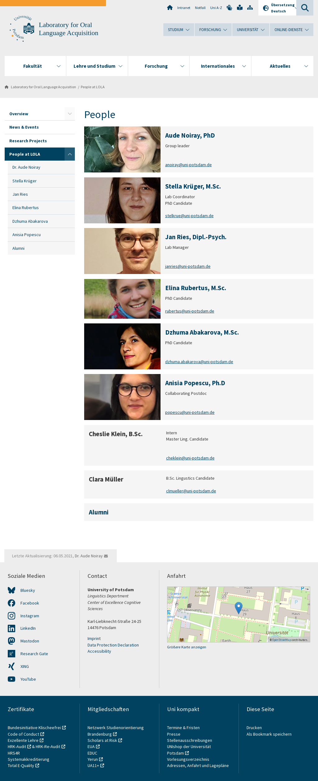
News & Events (24, 127)
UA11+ (93, 765)
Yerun (93, 759)
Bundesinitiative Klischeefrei (34, 727)
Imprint (94, 638)
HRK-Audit (17, 746)
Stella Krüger (24, 181)
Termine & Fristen (184, 727)
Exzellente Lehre (23, 740)
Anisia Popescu (26, 234)
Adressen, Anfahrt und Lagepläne (198, 765)
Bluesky (27, 590)
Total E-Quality (21, 765)
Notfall (200, 7)
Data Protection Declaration (113, 645)
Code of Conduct (23, 734)
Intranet (183, 7)
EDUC (92, 753)
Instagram (29, 616)
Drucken (254, 727)
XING (24, 666)
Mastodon (29, 641)
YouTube (28, 679)
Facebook (29, 603)
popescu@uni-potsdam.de (190, 412)
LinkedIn (28, 628)
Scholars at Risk (102, 740)
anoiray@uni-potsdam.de (188, 165)
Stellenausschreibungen (189, 740)
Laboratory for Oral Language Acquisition (43, 86)
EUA (91, 746)
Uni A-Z (216, 7)
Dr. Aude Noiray (26, 167)
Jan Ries (20, 194)
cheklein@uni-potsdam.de (190, 458)
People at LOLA (93, 86)
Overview (18, 113)
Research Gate (34, 653)
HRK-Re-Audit (48, 746)
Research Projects (28, 141)
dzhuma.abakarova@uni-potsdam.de (199, 361)
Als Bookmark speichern (269, 734)
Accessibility (99, 651)
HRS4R (14, 753)
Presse (174, 734)
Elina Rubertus (25, 207)
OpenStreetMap (281, 640)
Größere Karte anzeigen (186, 647)
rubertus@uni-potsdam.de (189, 311)
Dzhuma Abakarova (30, 221)
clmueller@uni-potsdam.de (191, 491)
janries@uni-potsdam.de (188, 266)
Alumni (18, 248)
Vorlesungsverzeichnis (188, 759)
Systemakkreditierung (28, 759)
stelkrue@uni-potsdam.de (189, 215)
